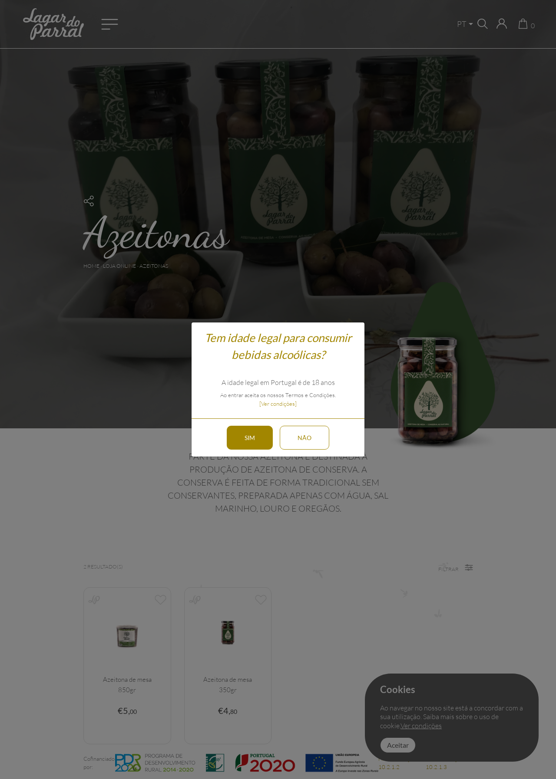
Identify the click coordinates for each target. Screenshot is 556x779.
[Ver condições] (278, 403)
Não (304, 437)
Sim (250, 437)
